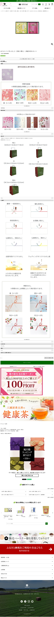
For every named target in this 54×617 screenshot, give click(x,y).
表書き (2, 348)
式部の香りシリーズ (21, 8)
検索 (39, 4)
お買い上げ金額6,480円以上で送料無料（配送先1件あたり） (27, 0)
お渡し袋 (2, 136)
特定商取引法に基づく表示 (28, 594)
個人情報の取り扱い (18, 594)
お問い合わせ (37, 594)
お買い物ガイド (47, 8)
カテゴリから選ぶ (7, 8)
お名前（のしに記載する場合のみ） (6, 352)
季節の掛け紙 (3, 110)
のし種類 (2, 200)
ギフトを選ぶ (34, 8)
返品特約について (13, 366)
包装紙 (2, 63)
